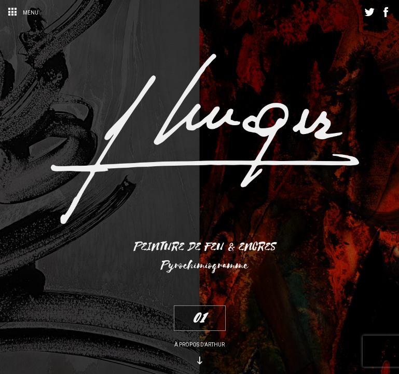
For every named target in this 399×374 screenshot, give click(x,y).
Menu (23, 13)
